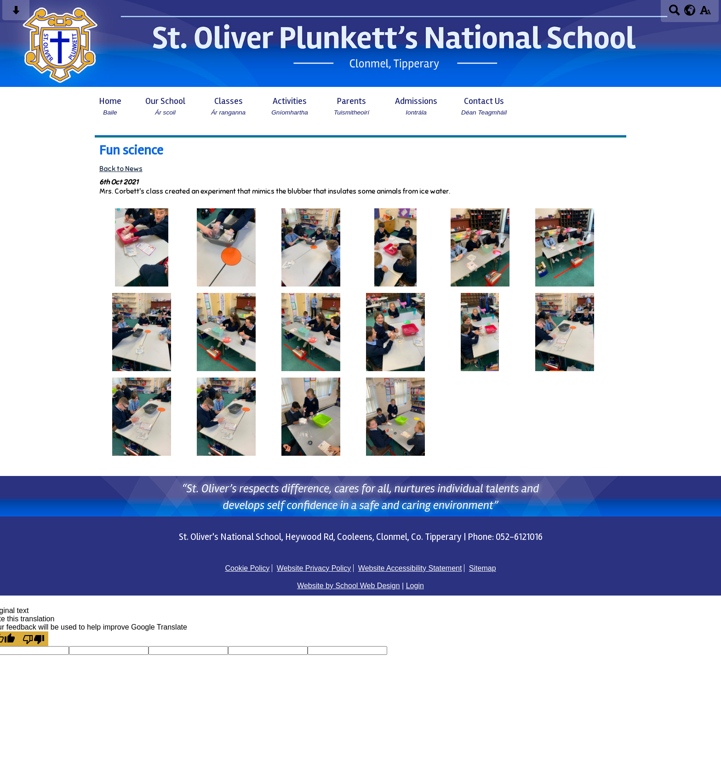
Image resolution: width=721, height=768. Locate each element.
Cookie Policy (247, 568)
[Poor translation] (33, 638)
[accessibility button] (705, 13)
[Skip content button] (16, 13)
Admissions (416, 106)
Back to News (121, 168)
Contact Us (484, 106)
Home (110, 106)
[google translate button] (690, 10)
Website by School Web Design (348, 586)
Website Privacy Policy (314, 568)
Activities (289, 106)
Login (415, 586)
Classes (228, 106)
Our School (165, 106)
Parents (351, 106)
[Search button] (674, 13)
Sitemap (482, 568)
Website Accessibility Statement (410, 568)
